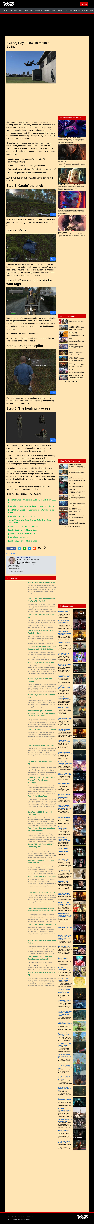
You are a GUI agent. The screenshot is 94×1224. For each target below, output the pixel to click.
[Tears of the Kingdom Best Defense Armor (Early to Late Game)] (79, 1015)
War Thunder (72, 514)
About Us (14, 1216)
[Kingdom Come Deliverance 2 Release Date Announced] (64, 742)
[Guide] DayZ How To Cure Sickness (23, 526)
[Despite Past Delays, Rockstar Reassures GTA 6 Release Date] (65, 763)
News (31, 10)
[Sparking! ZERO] (65, 660)
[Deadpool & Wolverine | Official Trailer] (65, 649)
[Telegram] (19, 548)
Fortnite (71, 338)
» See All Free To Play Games (72, 381)
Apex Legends (72, 320)
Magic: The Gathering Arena (76, 375)
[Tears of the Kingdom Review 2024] (65, 985)
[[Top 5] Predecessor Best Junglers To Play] (65, 1126)
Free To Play (23, 10)
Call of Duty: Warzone (74, 326)
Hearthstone (72, 351)
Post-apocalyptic (74, 10)
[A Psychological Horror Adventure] (63, 698)
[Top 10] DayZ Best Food (18, 537)
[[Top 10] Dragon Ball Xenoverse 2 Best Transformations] (63, 959)
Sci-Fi (53, 10)
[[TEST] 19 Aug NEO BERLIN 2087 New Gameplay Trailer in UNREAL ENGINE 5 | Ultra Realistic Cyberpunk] (65, 851)
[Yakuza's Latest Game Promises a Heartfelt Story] (64, 677)
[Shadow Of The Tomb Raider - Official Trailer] (65, 1138)
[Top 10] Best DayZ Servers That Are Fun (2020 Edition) (31, 506)
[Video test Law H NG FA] (64, 946)
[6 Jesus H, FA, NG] (65, 875)
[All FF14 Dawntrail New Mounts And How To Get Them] (64, 904)
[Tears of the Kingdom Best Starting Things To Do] (64, 991)
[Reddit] (34, 548)
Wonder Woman (62, 232)
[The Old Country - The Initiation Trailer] (64, 616)
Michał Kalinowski (13, 85)
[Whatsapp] (24, 548)
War (66, 10)
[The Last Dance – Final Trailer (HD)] (64, 672)
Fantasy (46, 10)
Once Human (72, 483)
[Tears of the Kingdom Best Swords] (64, 1050)
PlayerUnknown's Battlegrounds (77, 495)
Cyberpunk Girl (62, 208)
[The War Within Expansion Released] (64, 818)
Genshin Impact (73, 344)
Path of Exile (72, 489)
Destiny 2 (71, 477)
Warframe (71, 520)
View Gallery (52, 214)
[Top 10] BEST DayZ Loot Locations (22, 516)
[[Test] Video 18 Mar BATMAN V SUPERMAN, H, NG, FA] (64, 1100)
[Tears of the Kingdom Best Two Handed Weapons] (64, 1035)
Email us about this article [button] (12, 553)
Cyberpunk (38, 10)
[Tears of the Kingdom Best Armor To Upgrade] (64, 1078)
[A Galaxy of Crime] (65, 834)
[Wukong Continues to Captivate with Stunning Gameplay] (64, 807)
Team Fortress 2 (73, 508)
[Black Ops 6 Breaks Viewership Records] (64, 622)
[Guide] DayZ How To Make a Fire (22, 534)
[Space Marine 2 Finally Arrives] (64, 687)
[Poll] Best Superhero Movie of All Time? (69, 185)
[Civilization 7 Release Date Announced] (65, 753)
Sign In (84, 4)
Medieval (85, 10)
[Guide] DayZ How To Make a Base (22, 541)
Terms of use (30, 1216)
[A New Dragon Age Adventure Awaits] (64, 796)
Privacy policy (21, 1216)
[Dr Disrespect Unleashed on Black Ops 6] (64, 633)
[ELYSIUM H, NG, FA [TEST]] (65, 886)
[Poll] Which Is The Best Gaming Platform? (69, 137)
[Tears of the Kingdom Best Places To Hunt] (64, 1056)
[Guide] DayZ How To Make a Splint (22, 530)
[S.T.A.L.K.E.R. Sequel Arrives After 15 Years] (64, 715)
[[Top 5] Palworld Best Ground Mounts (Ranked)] (65, 1115)
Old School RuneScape (75, 471)
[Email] (39, 548)
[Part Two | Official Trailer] (64, 726)
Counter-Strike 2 (73, 332)
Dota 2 (70, 363)
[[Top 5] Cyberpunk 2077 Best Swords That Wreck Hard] (64, 1143)
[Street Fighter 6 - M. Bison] (65, 927)
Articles (60, 10)
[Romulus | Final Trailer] (65, 790)
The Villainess (62, 161)
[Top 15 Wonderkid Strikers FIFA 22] (64, 974)
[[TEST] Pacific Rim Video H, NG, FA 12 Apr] (64, 1008)
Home (6, 10)
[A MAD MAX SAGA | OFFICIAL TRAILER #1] (64, 731)
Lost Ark (71, 369)
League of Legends (73, 357)
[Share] (45, 548)
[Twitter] (29, 548)
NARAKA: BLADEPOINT (75, 465)
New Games (13, 10)
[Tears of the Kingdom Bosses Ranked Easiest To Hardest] (65, 1024)
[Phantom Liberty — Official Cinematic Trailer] (64, 839)
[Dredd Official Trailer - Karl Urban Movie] (65, 867)
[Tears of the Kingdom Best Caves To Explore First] (64, 1089)
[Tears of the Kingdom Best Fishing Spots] (65, 1067)
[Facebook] (11, 548)
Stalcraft (71, 502)
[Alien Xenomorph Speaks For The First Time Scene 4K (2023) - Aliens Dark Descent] (64, 943)
